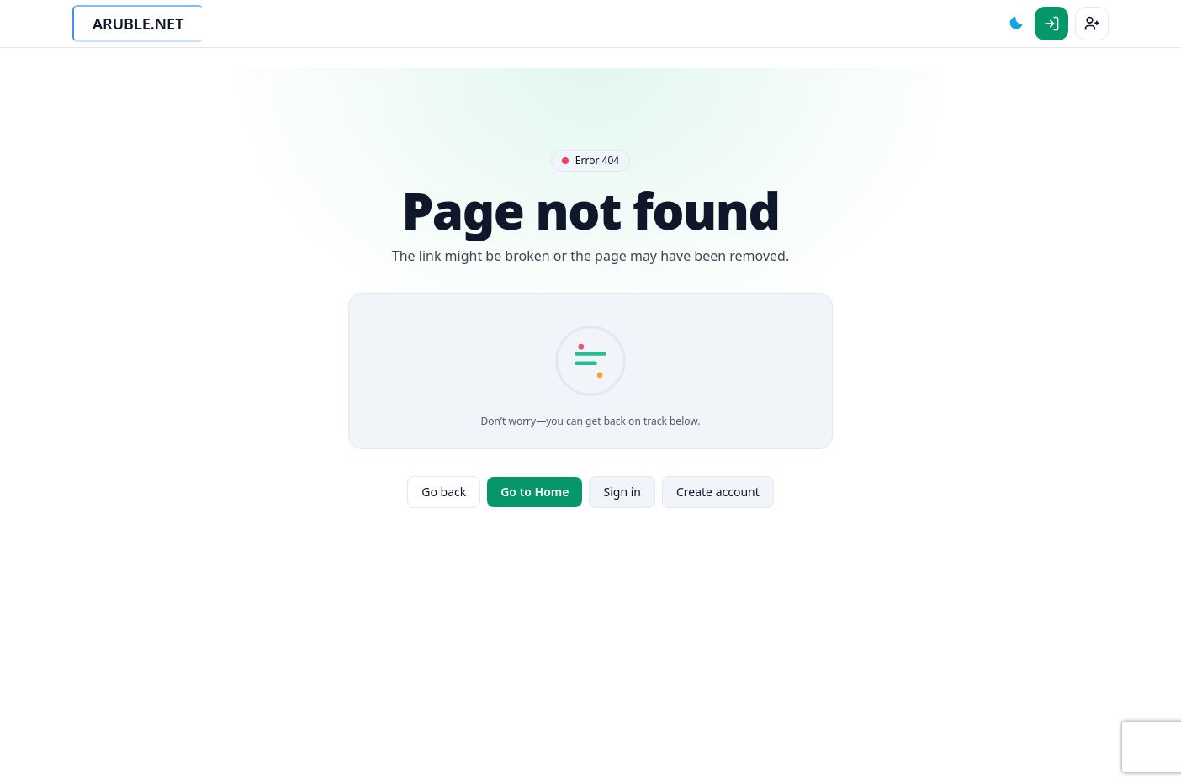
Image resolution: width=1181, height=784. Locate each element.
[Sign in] (1051, 23)
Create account (718, 492)
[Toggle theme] (1016, 23)
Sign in (621, 492)
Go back (443, 492)
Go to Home (534, 492)
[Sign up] (1092, 23)
